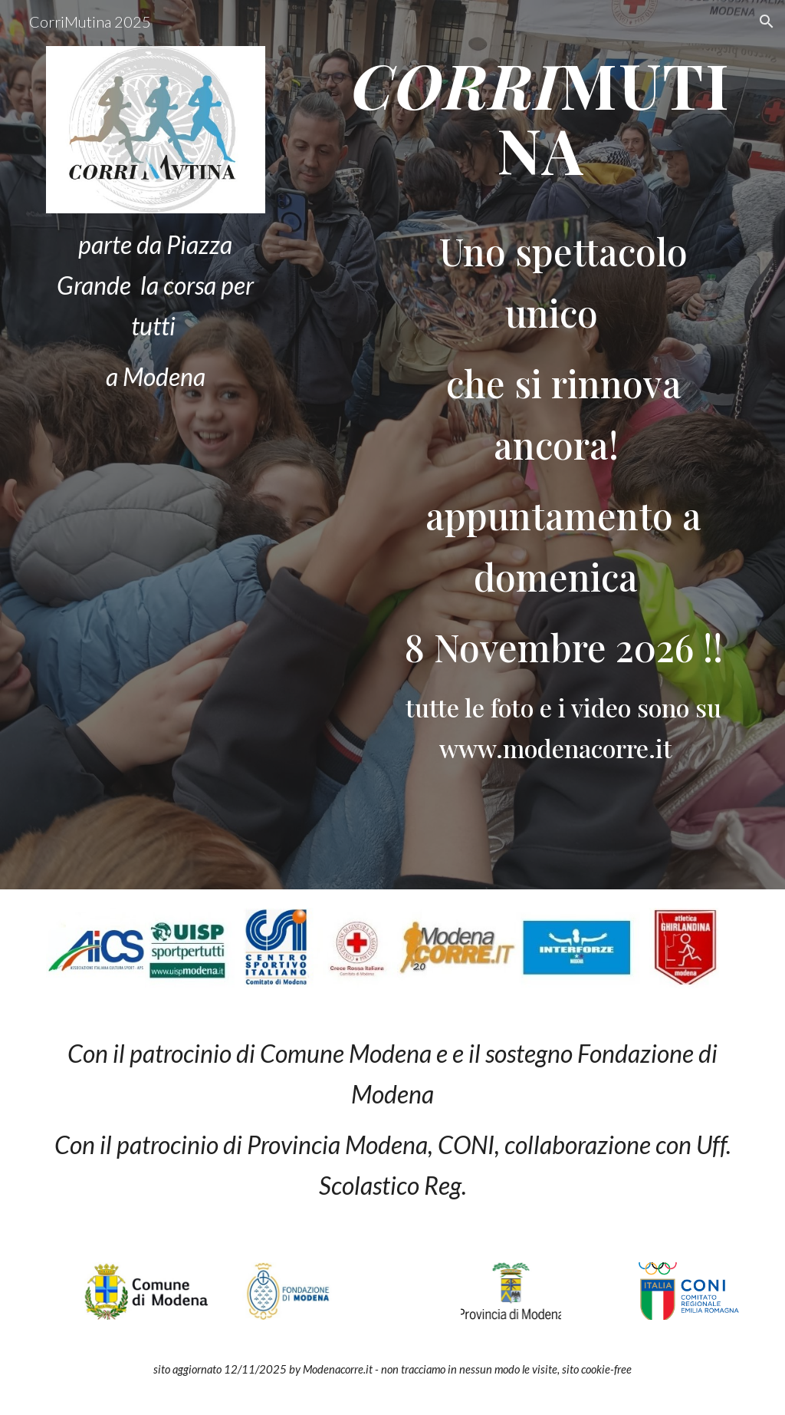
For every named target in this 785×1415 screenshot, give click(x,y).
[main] (155, 310)
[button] (766, 21)
